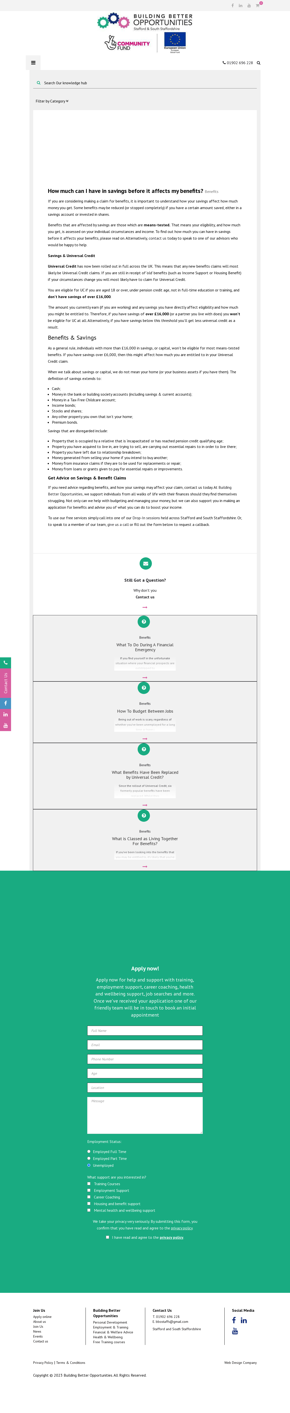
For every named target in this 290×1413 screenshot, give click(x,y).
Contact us (40, 1369)
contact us (157, 238)
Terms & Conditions (70, 1390)
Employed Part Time (110, 1185)
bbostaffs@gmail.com (172, 1349)
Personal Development (110, 1350)
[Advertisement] (145, 148)
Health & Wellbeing (108, 1364)
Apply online (42, 1344)
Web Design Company (240, 1390)
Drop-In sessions (146, 517)
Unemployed (103, 1192)
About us (39, 1349)
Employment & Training (110, 1355)
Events (38, 1364)
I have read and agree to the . (145, 1264)
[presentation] (145, 1283)
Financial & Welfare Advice (113, 1359)
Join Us (38, 1354)
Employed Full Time (109, 1179)
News (37, 1359)
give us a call (118, 524)
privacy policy (181, 1255)
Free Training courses (109, 1369)
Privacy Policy (43, 1390)
